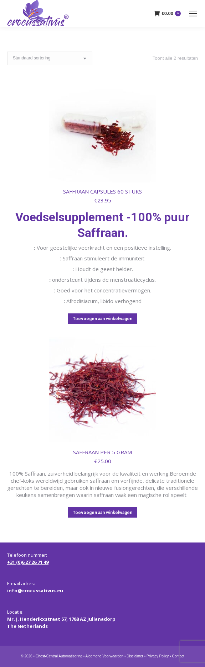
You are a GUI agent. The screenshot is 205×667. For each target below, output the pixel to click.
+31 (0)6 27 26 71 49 (27, 562)
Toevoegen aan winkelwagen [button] (102, 318)
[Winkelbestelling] (49, 58)
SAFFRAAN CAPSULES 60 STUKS (102, 191)
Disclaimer (135, 656)
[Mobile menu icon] (193, 13)
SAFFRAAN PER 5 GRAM (102, 452)
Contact (178, 656)
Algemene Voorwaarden (104, 656)
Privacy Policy (158, 656)
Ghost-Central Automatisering (59, 656)
